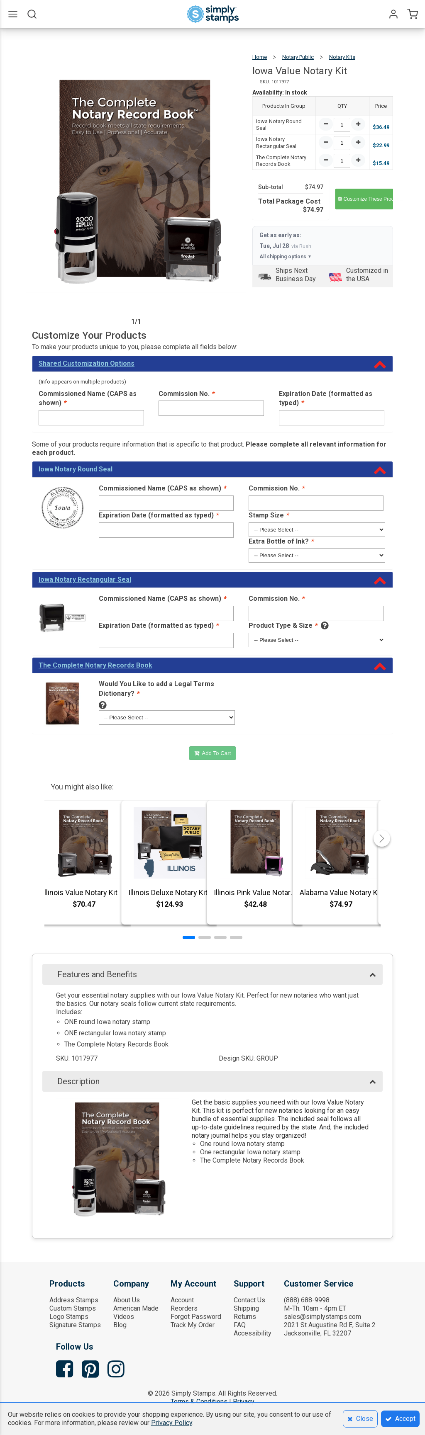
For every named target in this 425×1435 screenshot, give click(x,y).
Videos (123, 1317)
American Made (136, 1308)
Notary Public (298, 57)
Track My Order (193, 1325)
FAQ (240, 1325)
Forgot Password (196, 1317)
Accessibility (252, 1333)
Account (182, 1300)
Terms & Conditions (199, 1402)
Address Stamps (73, 1300)
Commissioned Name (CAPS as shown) (88, 398)
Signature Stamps (75, 1325)
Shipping (246, 1308)
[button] (189, 937)
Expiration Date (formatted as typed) (325, 398)
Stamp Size (268, 515)
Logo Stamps (68, 1317)
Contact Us (249, 1300)
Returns (245, 1317)
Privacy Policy (171, 1423)
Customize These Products (365, 199)
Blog (120, 1325)
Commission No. (186, 394)
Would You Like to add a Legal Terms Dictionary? (156, 688)
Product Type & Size (283, 625)
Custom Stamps (72, 1308)
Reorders (184, 1308)
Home (259, 57)
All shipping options (285, 257)
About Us (126, 1300)
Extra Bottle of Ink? (281, 541)
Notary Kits (342, 57)
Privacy (243, 1402)
